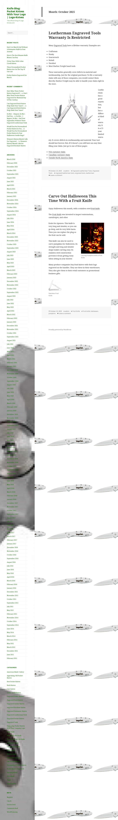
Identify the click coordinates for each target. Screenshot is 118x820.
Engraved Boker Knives (15, 696)
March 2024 (11, 233)
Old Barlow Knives (13, 758)
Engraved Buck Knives (15, 700)
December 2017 (12, 503)
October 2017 (11, 510)
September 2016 (12, 558)
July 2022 (10, 300)
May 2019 (10, 440)
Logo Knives (11, 750)
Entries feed (11, 805)
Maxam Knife (11, 754)
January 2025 (11, 196)
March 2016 (11, 581)
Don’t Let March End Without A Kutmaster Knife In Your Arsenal (17, 49)
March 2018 (11, 492)
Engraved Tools (12, 722)
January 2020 (11, 411)
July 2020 (10, 388)
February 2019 (12, 451)
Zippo (9, 780)
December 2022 (12, 281)
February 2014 (12, 640)
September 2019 (12, 425)
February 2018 (12, 496)
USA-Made (10, 776)
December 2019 (12, 414)
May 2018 (10, 485)
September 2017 (12, 514)
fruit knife (95, 208)
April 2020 (10, 400)
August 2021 (11, 340)
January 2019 (11, 455)
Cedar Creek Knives (14, 693)
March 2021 (11, 359)
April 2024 (10, 230)
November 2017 (12, 507)
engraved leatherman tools (64, 173)
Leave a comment (56, 175)
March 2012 (11, 647)
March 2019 (11, 448)
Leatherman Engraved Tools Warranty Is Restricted (75, 35)
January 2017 (11, 544)
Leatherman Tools (13, 747)
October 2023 (11, 244)
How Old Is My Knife (14, 736)
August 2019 (11, 429)
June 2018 (10, 481)
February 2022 (12, 318)
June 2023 (10, 259)
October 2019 (11, 422)
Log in (9, 801)
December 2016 (12, 547)
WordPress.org (12, 812)
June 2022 (10, 303)
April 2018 (10, 488)
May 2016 (10, 573)
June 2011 (10, 655)
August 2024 (11, 215)
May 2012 (10, 643)
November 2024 (12, 204)
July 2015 (10, 607)
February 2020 (12, 407)
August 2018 (11, 473)
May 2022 (10, 307)
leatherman (90, 173)
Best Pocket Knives (13, 682)
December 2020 (12, 370)
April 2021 (10, 355)
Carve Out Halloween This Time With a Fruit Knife (72, 198)
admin (67, 171)
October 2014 (11, 621)
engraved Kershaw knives (16, 707)
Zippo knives (11, 784)
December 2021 (12, 326)
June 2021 (10, 348)
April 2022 (10, 311)
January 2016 (11, 588)
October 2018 (11, 466)
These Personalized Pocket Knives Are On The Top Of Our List (16, 69)
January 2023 (11, 278)
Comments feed (12, 808)
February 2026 (12, 163)
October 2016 (11, 555)
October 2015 (11, 599)
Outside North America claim (61, 158)
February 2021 (12, 363)
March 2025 (11, 189)
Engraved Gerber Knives (15, 704)
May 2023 (10, 263)
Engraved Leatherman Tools (17, 715)
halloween (94, 311)
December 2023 (12, 237)
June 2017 (10, 525)
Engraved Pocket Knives (15, 719)
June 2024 (10, 222)
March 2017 (11, 536)
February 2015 (12, 614)
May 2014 (10, 632)
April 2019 (10, 444)
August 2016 (11, 562)
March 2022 (11, 315)
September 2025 (12, 174)
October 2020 (11, 377)
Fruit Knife (11, 732)
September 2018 (12, 470)
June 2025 (10, 181)
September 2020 (12, 381)
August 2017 (11, 518)
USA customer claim (57, 152)
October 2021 (11, 333)
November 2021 (12, 329)
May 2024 (10, 226)
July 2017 (10, 522)
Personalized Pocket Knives (16, 765)
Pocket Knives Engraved (15, 769)
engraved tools (80, 173)
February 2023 (12, 274)
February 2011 (12, 658)
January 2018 (11, 499)
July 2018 (10, 477)
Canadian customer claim (59, 155)
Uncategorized (12, 772)
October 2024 (11, 207)
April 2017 (10, 533)
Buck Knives (11, 685)
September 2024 (12, 211)
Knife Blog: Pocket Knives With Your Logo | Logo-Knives (16, 13)
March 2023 (11, 270)
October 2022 (11, 289)
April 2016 (10, 577)
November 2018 (12, 462)
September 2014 (12, 625)
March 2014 (11, 636)
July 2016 (10, 566)
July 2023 (10, 255)
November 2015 (12, 595)
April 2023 (10, 266)
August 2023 (11, 252)
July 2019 (10, 433)
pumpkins (52, 313)
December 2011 (12, 651)
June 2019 (10, 437)
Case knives (11, 689)
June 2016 (10, 570)
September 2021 (12, 337)
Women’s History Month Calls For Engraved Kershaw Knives (17, 143)
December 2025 (12, 167)
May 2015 (10, 610)
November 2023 (12, 241)
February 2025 (12, 193)
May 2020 (10, 396)
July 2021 (10, 344)
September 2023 (12, 248)
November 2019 (12, 418)
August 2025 (11, 178)
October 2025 (11, 170)
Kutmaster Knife (13, 743)
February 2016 (12, 584)
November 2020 (12, 374)
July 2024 (10, 218)
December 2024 (12, 200)
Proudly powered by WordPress (60, 330)
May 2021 (10, 351)
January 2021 (11, 366)
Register (10, 797)
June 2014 (10, 629)
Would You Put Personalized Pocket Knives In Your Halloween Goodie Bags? (17, 133)
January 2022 (11, 322)
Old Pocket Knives (13, 761)
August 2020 (11, 385)
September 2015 (12, 603)
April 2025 (10, 185)
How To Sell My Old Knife (16, 739)
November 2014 (12, 618)
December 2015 (12, 592)
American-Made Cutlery (15, 672)
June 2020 (10, 392)
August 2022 (11, 296)
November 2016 (12, 551)
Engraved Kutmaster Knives (17, 711)
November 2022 (12, 285)
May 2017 (10, 529)
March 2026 (11, 159)
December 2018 (12, 459)
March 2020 (11, 403)
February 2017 (12, 540)
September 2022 (12, 292)
